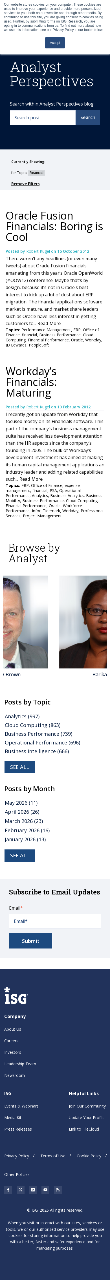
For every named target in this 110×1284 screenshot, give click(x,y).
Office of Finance (46, 485)
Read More (49, 323)
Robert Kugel (38, 251)
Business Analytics (67, 495)
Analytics (40, 495)
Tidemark (51, 510)
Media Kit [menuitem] (12, 1117)
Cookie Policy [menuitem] (89, 1155)
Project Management (42, 515)
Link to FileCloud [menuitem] (84, 1129)
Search (87, 117)
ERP (77, 329)
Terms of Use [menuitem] (52, 1155)
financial (29, 334)
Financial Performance (48, 340)
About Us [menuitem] (12, 1029)
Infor (36, 510)
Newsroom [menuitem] (14, 1075)
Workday (93, 340)
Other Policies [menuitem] (17, 1174)
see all (19, 767)
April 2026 (22, 811)
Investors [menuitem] (12, 1052)
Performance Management (46, 329)
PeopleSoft (39, 345)
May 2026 (21, 802)
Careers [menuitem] (11, 1040)
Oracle (77, 340)
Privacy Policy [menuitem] (16, 1155)
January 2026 (25, 839)
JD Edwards (16, 345)
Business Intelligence (37, 751)
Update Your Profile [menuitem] (87, 1117)
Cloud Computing (82, 500)
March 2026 (24, 821)
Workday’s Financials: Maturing (31, 382)
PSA (53, 490)
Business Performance (60, 334)
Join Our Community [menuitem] (87, 1106)
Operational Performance (42, 742)
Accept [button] (55, 43)
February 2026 (27, 830)
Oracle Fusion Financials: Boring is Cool (54, 226)
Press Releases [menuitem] (18, 1129)
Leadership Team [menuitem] (20, 1063)
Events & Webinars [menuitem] (21, 1106)
